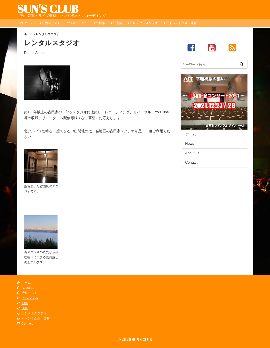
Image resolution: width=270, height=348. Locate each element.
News (189, 143)
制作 (99, 23)
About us (192, 153)
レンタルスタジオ (143, 23)
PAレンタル (77, 23)
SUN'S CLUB (47, 8)
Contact (191, 162)
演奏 (116, 23)
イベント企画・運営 (180, 23)
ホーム (27, 23)
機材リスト (50, 23)
